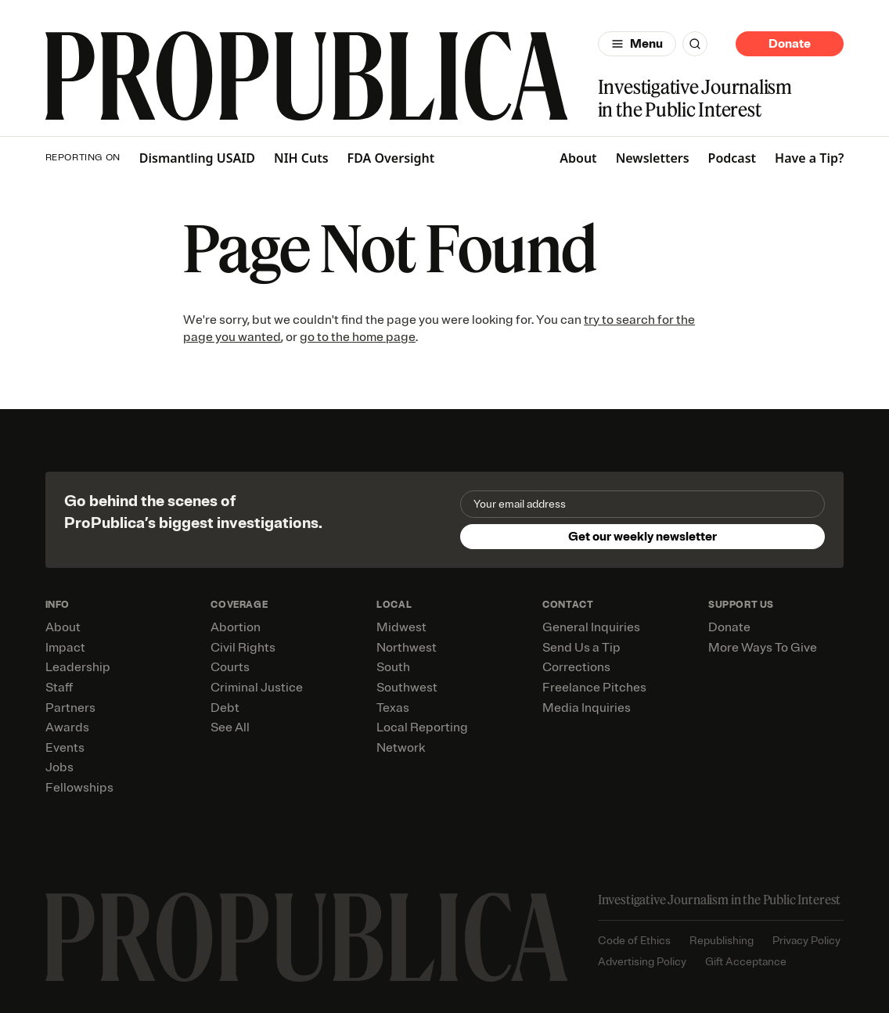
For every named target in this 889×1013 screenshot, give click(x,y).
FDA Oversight (391, 158)
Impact (65, 648)
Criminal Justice (257, 687)
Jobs (59, 767)
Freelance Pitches (594, 687)
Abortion (236, 627)
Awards (67, 727)
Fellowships (79, 788)
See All (230, 727)
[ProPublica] (306, 75)
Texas (392, 708)
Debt (225, 708)
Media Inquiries (586, 708)
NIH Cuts (301, 158)
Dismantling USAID (197, 158)
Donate (789, 44)
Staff (59, 687)
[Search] (694, 43)
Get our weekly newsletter (642, 536)
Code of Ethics (634, 940)
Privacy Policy (806, 940)
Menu (646, 44)
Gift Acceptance (745, 961)
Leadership (77, 667)
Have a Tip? (809, 158)
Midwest (401, 627)
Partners (70, 708)
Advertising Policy (642, 961)
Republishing (721, 940)
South (393, 667)
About (578, 158)
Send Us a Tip (581, 648)
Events (65, 748)
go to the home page (358, 337)
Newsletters (652, 158)
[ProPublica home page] (306, 937)
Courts (230, 667)
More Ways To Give (762, 648)
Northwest (406, 648)
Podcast (732, 158)
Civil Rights (243, 648)
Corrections (576, 667)
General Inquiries (591, 627)
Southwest (406, 687)
